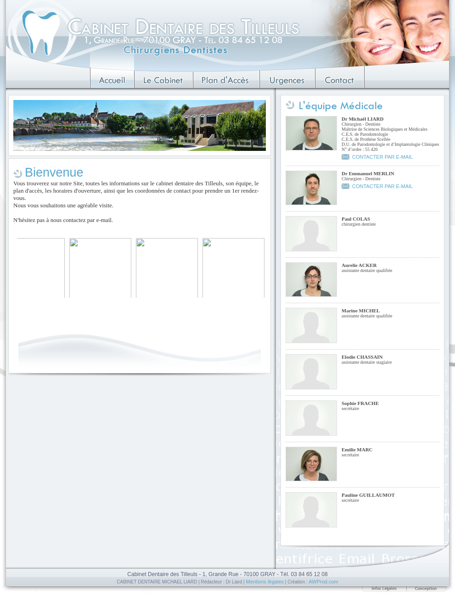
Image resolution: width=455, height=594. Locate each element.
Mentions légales (265, 581)
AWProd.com (323, 581)
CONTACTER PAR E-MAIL (382, 157)
